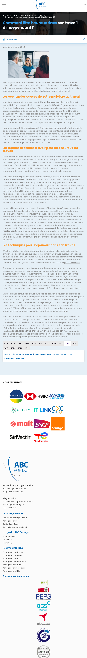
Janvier (7, 354)
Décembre (19, 358)
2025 (13, 343)
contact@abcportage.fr (13, 504)
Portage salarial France (13, 552)
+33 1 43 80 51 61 (9, 507)
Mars (21, 354)
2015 (6, 348)
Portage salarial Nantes (13, 564)
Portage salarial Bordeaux (14, 561)
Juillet (43, 354)
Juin (37, 354)
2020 (47, 343)
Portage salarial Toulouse (14, 568)
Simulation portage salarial (15, 527)
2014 (13, 348)
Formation (7, 543)
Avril (27, 354)
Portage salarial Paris (12, 555)
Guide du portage (11, 524)
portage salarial (72, 262)
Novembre (8, 358)
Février (15, 354)
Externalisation (9, 536)
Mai (32, 354)
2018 (61, 343)
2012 (27, 348)
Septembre (58, 354)
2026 (6, 343)
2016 (74, 343)
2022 (33, 343)
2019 (54, 343)
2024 (19, 343)
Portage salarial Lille (11, 571)
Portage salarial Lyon (12, 558)
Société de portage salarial (15, 517)
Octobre (68, 354)
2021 (40, 343)
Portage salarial (10, 521)
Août (49, 354)
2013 (20, 348)
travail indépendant (37, 165)
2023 (26, 343)
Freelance (7, 539)
